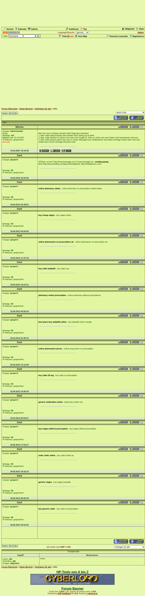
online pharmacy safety (49, 188)
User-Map (81, 36)
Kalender (21, 29)
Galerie (33, 29)
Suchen (8, 29)
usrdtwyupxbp (101, 162)
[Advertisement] (72, 72)
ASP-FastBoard (64, 594)
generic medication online (50, 402)
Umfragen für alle (43, 109)
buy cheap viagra (46, 215)
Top (83, 29)
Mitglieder (128, 29)
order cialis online (46, 455)
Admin (141, 32)
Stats (140, 29)
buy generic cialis (46, 509)
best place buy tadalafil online (52, 322)
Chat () (64, 36)
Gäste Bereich (26, 109)
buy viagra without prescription (53, 429)
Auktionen (72, 29)
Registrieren (136, 36)
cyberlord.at (92, 594)
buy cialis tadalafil (46, 268)
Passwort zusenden (117, 36)
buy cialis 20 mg (46, 375)
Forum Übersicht (9, 109)
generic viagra (45, 482)
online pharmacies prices (50, 349)
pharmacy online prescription (52, 295)
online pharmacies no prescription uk (56, 242)
